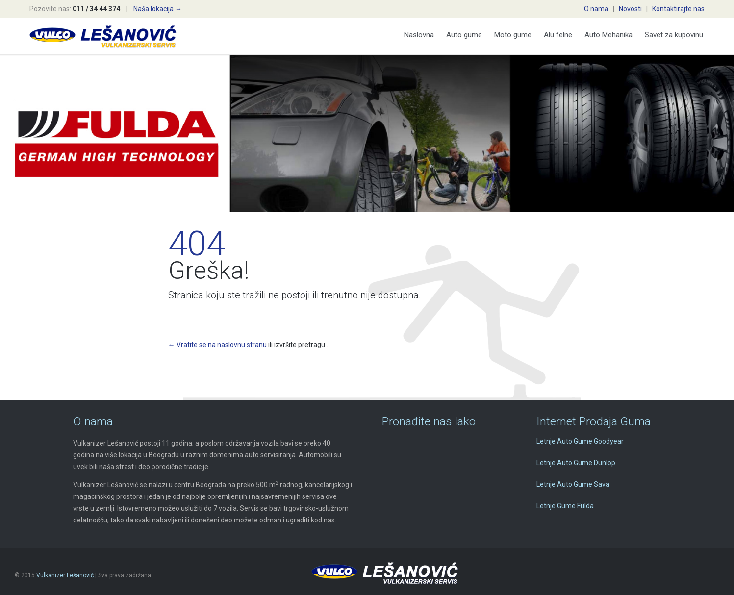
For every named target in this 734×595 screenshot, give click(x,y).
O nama (596, 9)
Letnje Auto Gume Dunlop (575, 463)
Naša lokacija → (157, 9)
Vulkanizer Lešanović (65, 575)
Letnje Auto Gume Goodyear (580, 441)
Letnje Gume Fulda (565, 506)
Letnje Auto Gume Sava (572, 484)
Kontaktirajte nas (678, 9)
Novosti (630, 9)
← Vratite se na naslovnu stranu (217, 344)
